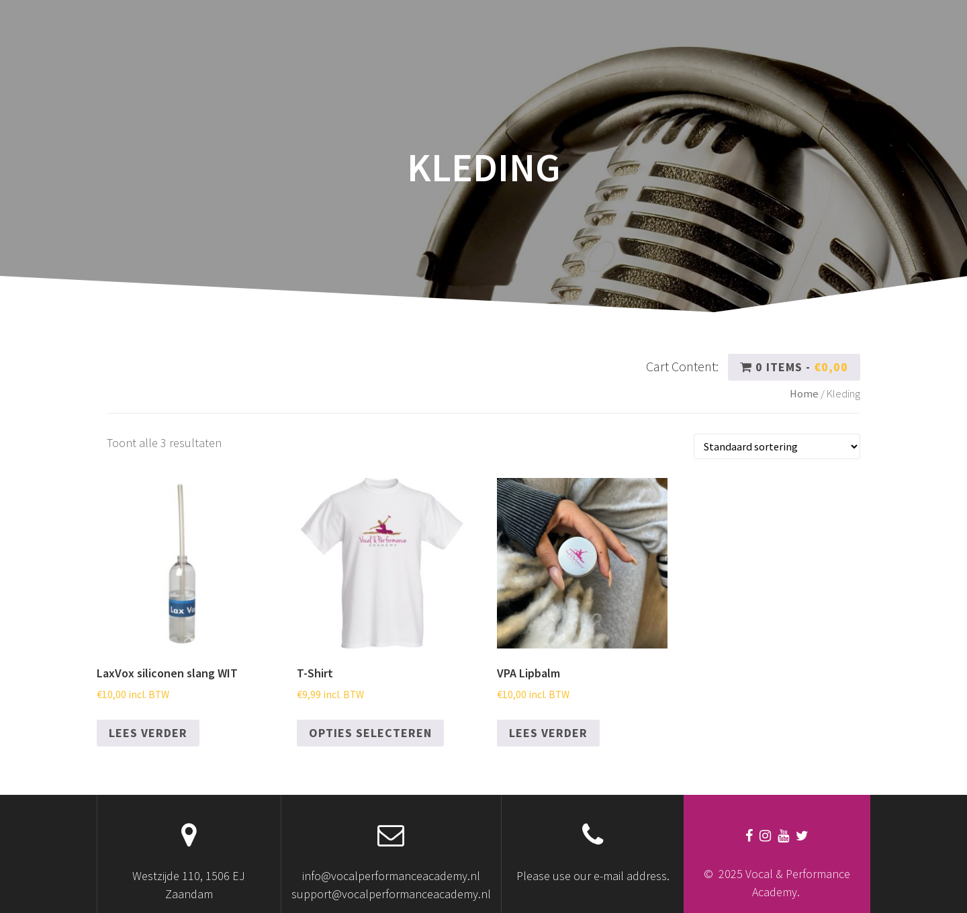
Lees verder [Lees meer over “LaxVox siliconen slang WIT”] (148, 732)
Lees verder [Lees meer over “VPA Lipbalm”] (548, 732)
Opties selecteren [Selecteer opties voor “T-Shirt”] (370, 732)
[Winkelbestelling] (777, 447)
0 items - (794, 367)
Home (804, 394)
